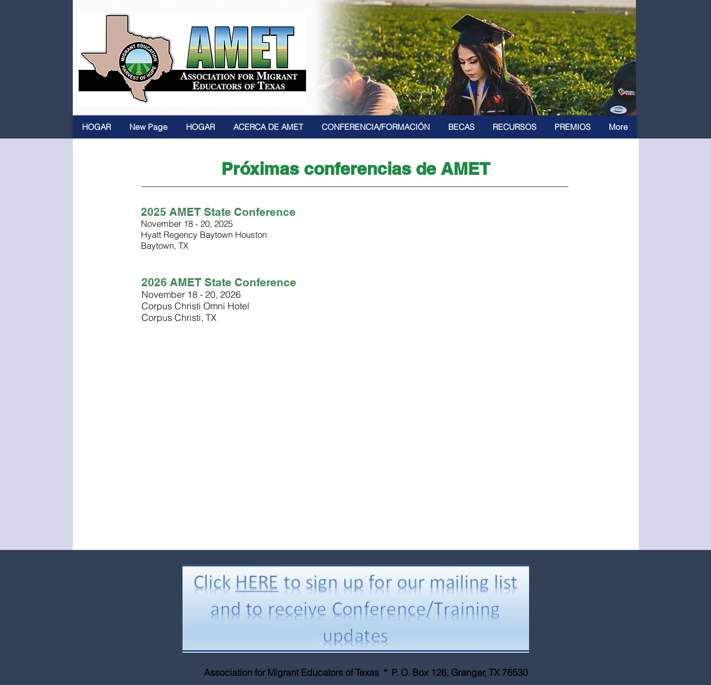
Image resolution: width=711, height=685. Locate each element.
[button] (268, 127)
